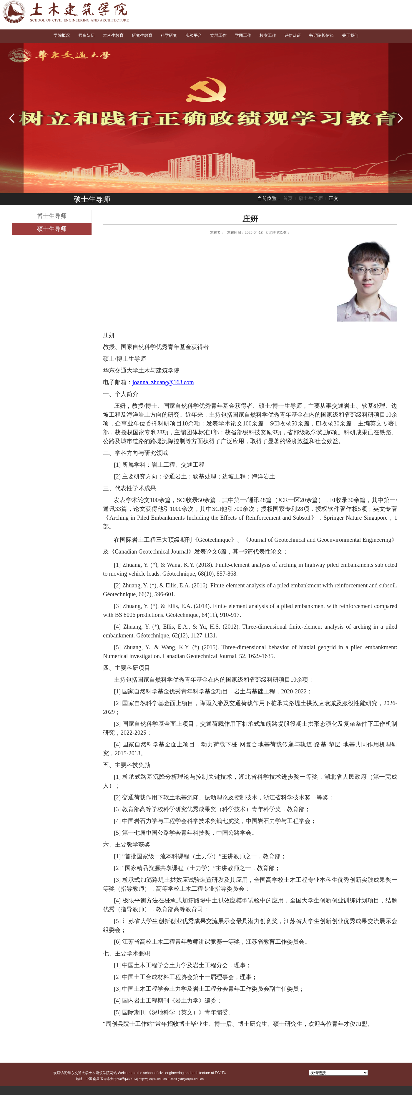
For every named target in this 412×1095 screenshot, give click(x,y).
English (382, 6)
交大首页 (361, 6)
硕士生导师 (311, 198)
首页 (288, 198)
